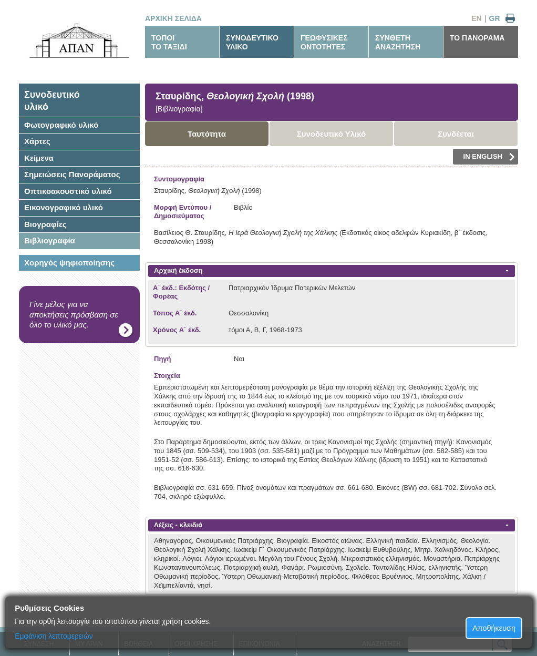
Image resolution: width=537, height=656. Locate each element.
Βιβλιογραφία (49, 240)
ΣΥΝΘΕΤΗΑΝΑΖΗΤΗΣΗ (397, 42)
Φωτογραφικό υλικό (61, 124)
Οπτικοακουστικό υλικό (68, 191)
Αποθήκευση (493, 628)
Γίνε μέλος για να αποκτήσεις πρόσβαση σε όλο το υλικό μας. (73, 314)
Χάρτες (37, 141)
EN (476, 18)
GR (494, 18)
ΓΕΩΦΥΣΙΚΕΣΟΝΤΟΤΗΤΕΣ (324, 42)
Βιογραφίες (45, 224)
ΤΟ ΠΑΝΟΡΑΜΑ (477, 38)
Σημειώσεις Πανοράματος (72, 174)
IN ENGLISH (489, 156)
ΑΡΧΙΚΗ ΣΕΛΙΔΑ (173, 18)
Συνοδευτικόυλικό (52, 100)
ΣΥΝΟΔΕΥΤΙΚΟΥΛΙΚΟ (252, 42)
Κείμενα (39, 157)
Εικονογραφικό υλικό (63, 207)
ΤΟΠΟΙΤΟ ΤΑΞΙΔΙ (169, 42)
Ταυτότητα (207, 133)
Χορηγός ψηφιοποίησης (69, 262)
